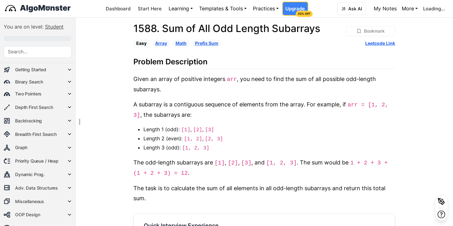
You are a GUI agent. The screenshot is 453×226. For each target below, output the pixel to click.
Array (161, 43)
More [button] (408, 8)
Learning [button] (179, 8)
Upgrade (296, 11)
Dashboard (118, 9)
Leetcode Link (380, 43)
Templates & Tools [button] (221, 8)
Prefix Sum (206, 43)
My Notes (385, 8)
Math (181, 43)
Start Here (150, 9)
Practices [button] (264, 8)
